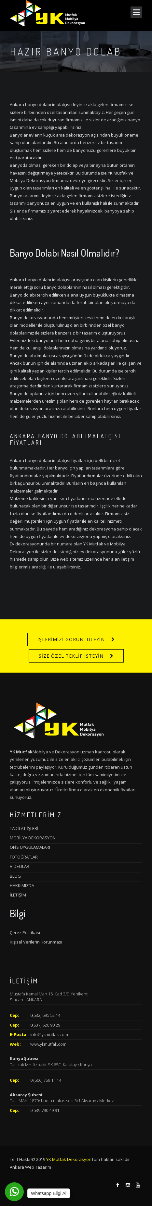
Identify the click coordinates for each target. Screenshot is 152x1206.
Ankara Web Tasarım (30, 1167)
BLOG (15, 876)
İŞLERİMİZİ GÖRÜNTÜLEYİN (71, 639)
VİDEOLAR (19, 866)
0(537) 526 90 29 (45, 1025)
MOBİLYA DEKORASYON (33, 838)
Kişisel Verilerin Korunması (36, 942)
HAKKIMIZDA (22, 885)
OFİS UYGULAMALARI (30, 847)
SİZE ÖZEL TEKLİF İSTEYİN (71, 656)
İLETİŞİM (18, 895)
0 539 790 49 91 (44, 1110)
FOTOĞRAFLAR (24, 857)
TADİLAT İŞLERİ (24, 828)
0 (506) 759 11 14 (45, 1080)
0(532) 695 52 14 (45, 1015)
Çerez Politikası (25, 932)
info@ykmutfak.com (49, 1034)
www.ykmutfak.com (48, 1044)
